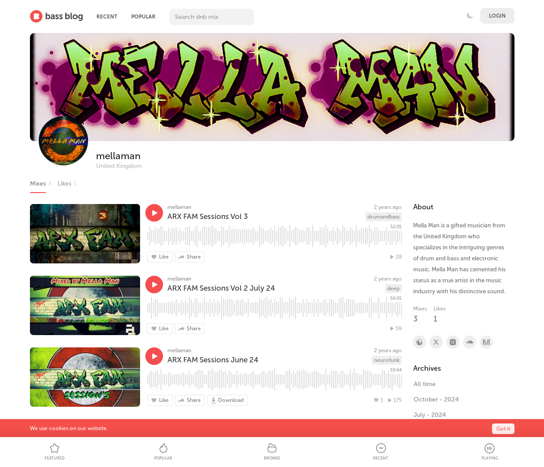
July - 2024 (430, 415)
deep (393, 288)
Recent (106, 17)
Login (497, 16)
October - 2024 (436, 399)
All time (425, 384)
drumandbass (383, 217)
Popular (143, 17)
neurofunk (387, 360)
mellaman (118, 156)
